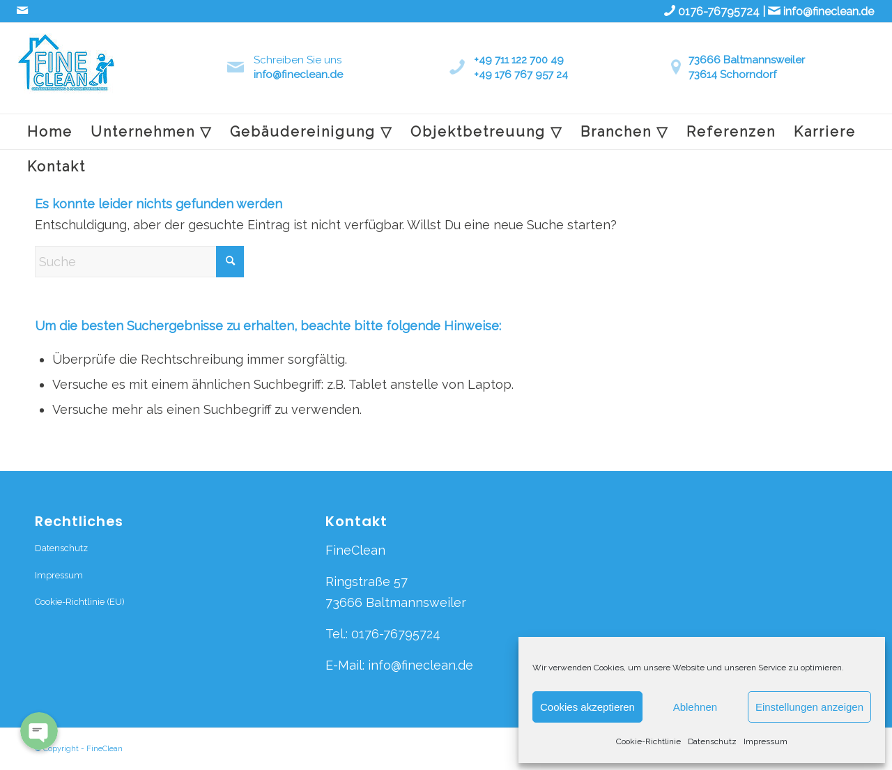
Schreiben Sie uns (297, 60)
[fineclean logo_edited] (66, 73)
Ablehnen (695, 707)
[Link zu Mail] (22, 10)
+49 (484, 60)
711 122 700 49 (529, 60)
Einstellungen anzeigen (809, 707)
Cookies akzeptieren (587, 707)
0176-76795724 (719, 11)
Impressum (765, 741)
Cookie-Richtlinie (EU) (80, 601)
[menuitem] (50, 131)
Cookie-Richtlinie (648, 741)
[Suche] (139, 261)
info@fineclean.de (828, 11)
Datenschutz (712, 741)
